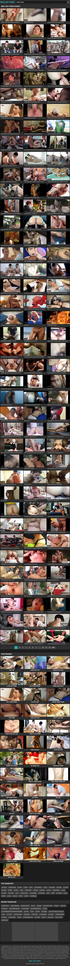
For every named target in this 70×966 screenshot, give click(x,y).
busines (52, 914)
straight (45, 911)
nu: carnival (59, 917)
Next (53, 647)
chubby (59, 887)
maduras (5, 908)
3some (66, 887)
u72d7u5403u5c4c (36, 908)
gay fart (64, 905)
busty (15, 896)
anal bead (42, 893)
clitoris (4, 893)
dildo (4, 896)
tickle (10, 890)
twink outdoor (18, 914)
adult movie (25, 893)
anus (10, 896)
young (26, 911)
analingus (33, 896)
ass (18, 893)
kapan (57, 905)
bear (46, 887)
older (45, 908)
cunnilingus (33, 893)
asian (26, 887)
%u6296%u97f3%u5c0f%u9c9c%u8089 (12, 911)
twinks (39, 905)
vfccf (34, 905)
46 (43, 647)
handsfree (28, 890)
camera (10, 914)
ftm (32, 887)
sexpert (5, 917)
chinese (5, 887)
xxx (22, 890)
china (20, 887)
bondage (52, 887)
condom (60, 893)
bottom (43, 890)
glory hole (5, 920)
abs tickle (35, 914)
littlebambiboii (60, 914)
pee (4, 914)
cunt (66, 893)
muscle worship (48, 905)
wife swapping (15, 905)
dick (53, 893)
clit (48, 893)
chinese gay (13, 887)
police (16, 890)
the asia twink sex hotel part (57, 911)
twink (44, 917)
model (4, 890)
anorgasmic (39, 887)
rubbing (38, 917)
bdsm (38, 911)
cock (64, 890)
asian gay (27, 914)
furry (21, 896)
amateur (11, 893)
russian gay (12, 917)
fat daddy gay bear (15, 908)
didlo (27, 896)
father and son (25, 905)
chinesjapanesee (29, 917)
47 (46, 647)
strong (36, 890)
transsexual (26, 908)
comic (49, 890)
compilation (44, 914)
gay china (51, 917)
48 (49, 647)
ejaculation (56, 890)
